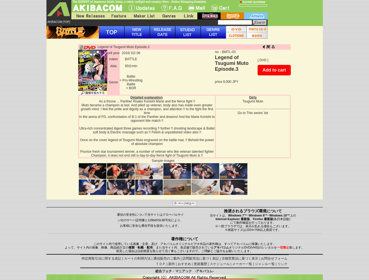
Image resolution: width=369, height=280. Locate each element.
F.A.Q (171, 7)
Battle (131, 76)
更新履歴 (200, 264)
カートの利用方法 (137, 258)
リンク (282, 264)
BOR (132, 88)
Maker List (144, 15)
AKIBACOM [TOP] (59, 21)
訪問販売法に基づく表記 (200, 258)
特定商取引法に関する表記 (101, 258)
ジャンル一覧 (265, 264)
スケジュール (220, 264)
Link (188, 15)
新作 (171, 264)
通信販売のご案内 (166, 258)
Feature (118, 15)
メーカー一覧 (242, 264)
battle (232, 15)
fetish (209, 15)
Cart (220, 7)
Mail (196, 7)
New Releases (89, 15)
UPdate (141, 7)
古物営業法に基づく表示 (240, 258)
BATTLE (131, 59)
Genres (168, 15)
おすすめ (184, 264)
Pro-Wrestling (132, 80)
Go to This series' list (252, 113)
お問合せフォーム (274, 258)
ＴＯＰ (161, 264)
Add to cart (274, 70)
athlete (256, 15)
